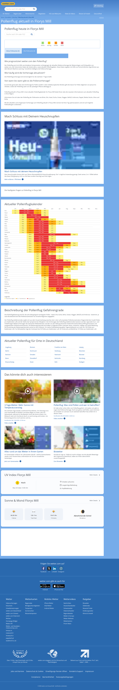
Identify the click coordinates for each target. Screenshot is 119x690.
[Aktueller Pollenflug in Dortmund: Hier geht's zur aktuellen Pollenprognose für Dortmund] (40, 348)
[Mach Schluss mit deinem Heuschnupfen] (51, 148)
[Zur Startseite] (8, 3)
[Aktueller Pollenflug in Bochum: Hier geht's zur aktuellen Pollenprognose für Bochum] (15, 352)
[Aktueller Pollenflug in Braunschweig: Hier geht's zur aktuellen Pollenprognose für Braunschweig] (15, 359)
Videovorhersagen (12, 600)
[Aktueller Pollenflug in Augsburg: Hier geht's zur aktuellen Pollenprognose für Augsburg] (15, 344)
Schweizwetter (68, 606)
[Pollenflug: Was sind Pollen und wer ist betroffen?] (75, 400)
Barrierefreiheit (48, 676)
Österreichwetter (69, 609)
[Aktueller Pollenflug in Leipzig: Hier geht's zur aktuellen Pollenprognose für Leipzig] (89, 344)
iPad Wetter (48, 603)
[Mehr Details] (95, 472)
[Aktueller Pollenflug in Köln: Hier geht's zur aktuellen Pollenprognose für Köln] (65, 359)
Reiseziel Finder (88, 606)
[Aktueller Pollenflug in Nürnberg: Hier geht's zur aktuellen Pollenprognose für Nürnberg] (89, 356)
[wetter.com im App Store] (59, 585)
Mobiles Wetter (52, 596)
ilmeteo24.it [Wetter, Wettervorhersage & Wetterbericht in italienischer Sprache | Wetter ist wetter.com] (10, 635)
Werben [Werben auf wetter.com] (8, 617)
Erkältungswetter (88, 609)
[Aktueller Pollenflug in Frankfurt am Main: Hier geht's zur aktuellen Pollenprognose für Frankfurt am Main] (65, 344)
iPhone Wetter (49, 600)
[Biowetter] (75, 442)
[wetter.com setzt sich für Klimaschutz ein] (52, 657)
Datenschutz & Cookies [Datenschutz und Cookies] (34, 671)
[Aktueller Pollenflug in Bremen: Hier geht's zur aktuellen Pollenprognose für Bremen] (40, 344)
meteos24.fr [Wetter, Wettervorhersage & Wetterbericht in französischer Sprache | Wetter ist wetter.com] (10, 632)
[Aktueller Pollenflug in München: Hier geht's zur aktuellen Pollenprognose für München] (89, 348)
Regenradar (29, 600)
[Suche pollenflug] (31, 32)
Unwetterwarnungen (12, 606)
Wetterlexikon (68, 619)
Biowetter (86, 600)
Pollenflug (14, 14)
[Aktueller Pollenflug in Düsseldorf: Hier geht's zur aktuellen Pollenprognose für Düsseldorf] (40, 356)
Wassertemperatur (31, 611)
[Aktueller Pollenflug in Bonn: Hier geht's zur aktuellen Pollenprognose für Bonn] (15, 356)
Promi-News (68, 622)
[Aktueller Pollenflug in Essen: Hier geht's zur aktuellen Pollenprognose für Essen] (40, 359)
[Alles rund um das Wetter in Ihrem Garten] (26, 442)
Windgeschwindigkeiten (33, 603)
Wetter (9, 596)
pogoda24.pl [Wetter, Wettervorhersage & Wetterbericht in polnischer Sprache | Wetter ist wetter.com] (10, 637)
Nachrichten (67, 600)
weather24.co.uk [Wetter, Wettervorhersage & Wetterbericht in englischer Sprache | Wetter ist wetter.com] (11, 640)
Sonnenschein (30, 609)
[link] (6, 11)
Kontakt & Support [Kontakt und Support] (76, 671)
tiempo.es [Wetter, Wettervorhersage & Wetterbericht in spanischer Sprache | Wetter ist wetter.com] (9, 629)
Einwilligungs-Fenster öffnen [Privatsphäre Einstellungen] (56, 671)
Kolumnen (9, 603)
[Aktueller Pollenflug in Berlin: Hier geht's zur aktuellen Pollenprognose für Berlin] (15, 348)
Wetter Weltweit (69, 617)
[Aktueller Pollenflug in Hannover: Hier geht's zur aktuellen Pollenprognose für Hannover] (65, 352)
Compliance (35, 676)
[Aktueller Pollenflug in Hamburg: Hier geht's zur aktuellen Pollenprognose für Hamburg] (65, 348)
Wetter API (9, 622)
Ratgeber (87, 596)
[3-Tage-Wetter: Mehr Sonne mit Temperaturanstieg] (26, 400)
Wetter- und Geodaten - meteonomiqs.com (13, 625)
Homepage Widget (12, 619)
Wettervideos (70, 596)
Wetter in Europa (69, 614)
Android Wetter (49, 606)
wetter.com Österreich (13, 614)
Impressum (89, 671)
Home (2, 14)
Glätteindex (86, 603)
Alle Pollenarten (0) (29, 48)
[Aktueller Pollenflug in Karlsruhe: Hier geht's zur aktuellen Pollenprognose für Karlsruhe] (65, 356)
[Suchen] (48, 4)
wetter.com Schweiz (12, 611)
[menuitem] (6, 10)
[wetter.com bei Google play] (45, 585)
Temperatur (29, 606)
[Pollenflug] (98, 4)
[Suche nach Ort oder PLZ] (34, 4)
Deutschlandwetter (70, 603)
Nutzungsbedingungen (64, 676)
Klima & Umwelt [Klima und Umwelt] (88, 611)
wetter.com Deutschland (13, 609)
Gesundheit (8, 14)
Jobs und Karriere (17, 671)
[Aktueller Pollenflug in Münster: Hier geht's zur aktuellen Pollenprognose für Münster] (89, 352)
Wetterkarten (32, 596)
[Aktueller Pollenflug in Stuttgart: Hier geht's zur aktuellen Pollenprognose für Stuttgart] (89, 359)
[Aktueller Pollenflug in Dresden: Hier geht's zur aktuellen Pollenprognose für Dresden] (40, 352)
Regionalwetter (68, 611)
